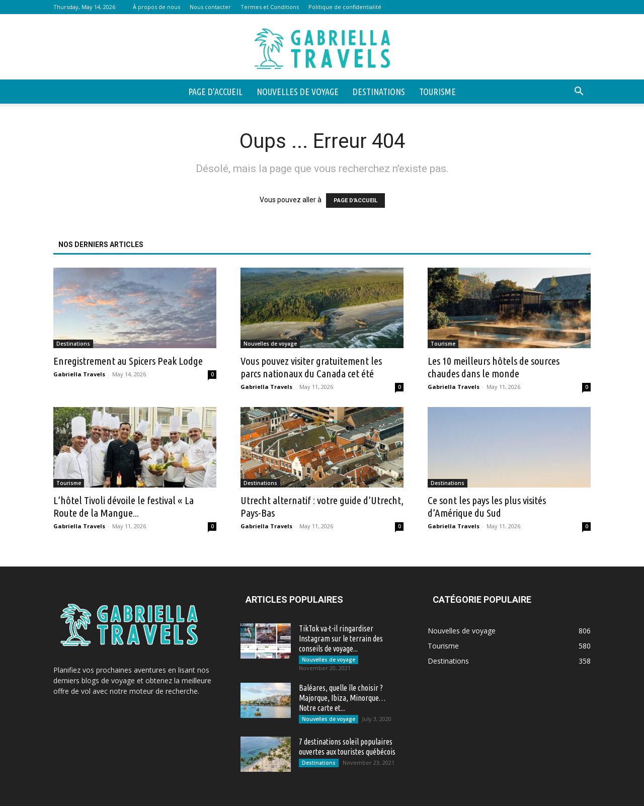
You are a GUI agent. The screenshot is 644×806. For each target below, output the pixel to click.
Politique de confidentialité (344, 7)
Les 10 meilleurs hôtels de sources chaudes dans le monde (493, 367)
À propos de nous (156, 7)
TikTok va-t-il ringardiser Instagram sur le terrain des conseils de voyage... (341, 638)
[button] (579, 92)
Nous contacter (210, 7)
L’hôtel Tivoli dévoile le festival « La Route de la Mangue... (123, 506)
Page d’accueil (215, 92)
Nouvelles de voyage (298, 92)
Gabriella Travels (79, 374)
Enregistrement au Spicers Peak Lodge (128, 361)
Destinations (379, 92)
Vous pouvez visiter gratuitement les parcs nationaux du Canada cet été (311, 367)
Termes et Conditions (269, 7)
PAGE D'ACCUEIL (355, 200)
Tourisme (437, 92)
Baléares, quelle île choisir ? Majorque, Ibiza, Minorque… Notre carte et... (342, 697)
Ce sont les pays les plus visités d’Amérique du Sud (487, 506)
